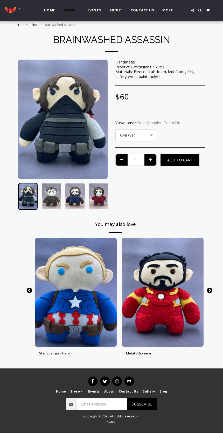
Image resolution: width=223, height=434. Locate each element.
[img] (76, 292)
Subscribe (142, 404)
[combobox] (136, 135)
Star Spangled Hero (56, 353)
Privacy (110, 423)
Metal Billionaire (140, 353)
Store (35, 25)
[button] (192, 10)
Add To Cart (180, 159)
